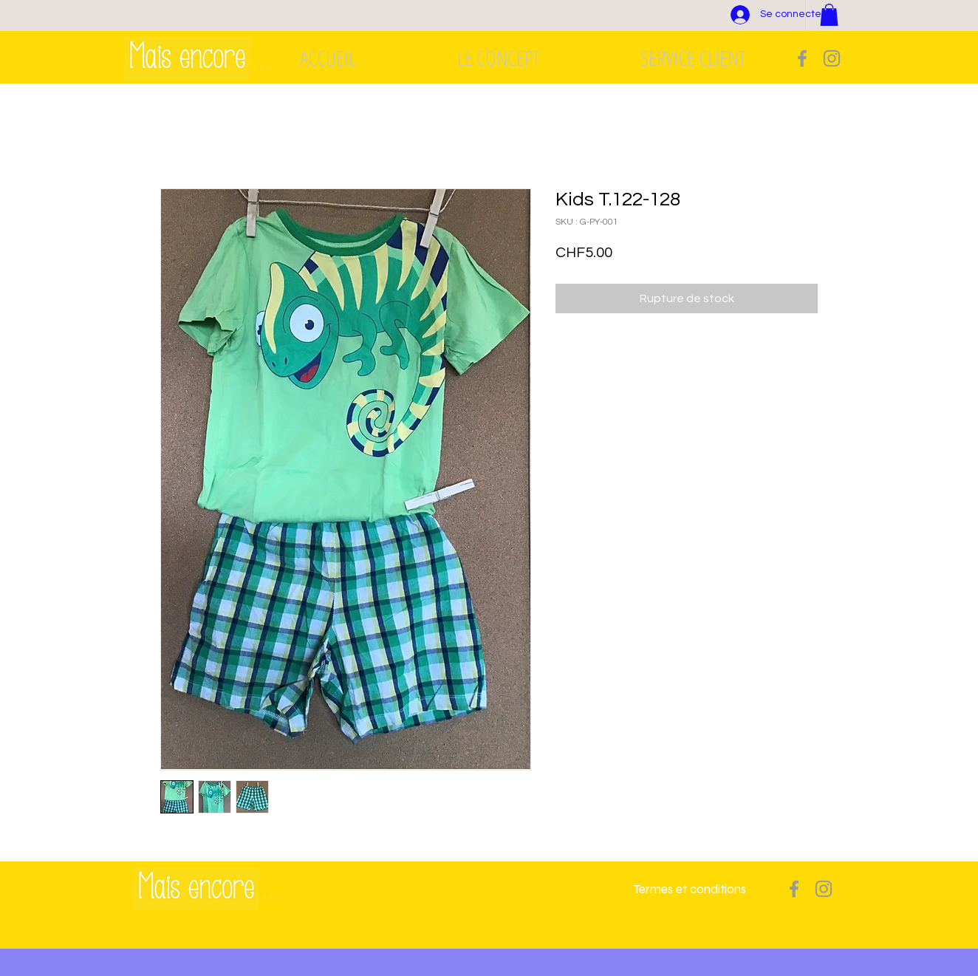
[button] (829, 15)
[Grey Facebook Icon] (802, 58)
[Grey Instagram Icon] (832, 58)
